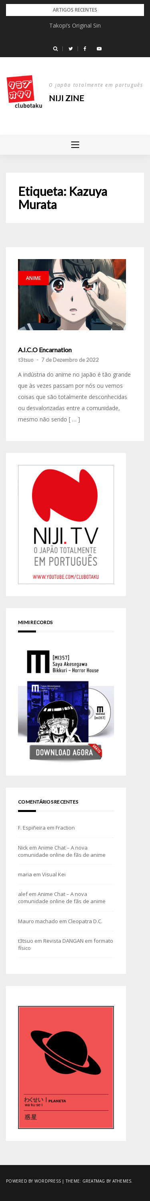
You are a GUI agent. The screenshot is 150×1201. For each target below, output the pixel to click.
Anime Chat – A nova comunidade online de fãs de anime (62, 851)
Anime (33, 278)
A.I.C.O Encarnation (45, 349)
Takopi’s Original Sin (75, 25)
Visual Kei (54, 874)
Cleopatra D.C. (85, 921)
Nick (23, 847)
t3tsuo (26, 360)
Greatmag (93, 1181)
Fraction (65, 827)
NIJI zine (66, 98)
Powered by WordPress (33, 1181)
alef (23, 894)
